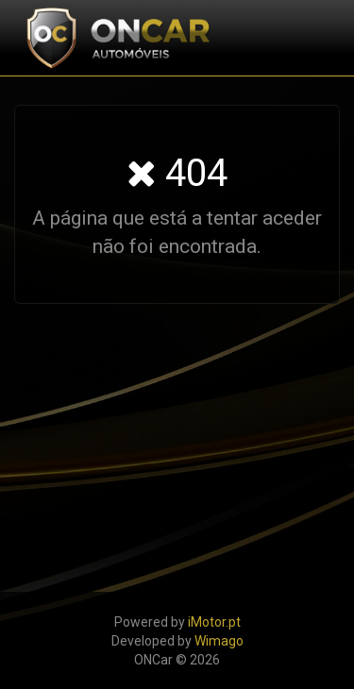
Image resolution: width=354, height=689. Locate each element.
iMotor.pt (214, 622)
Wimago (219, 640)
